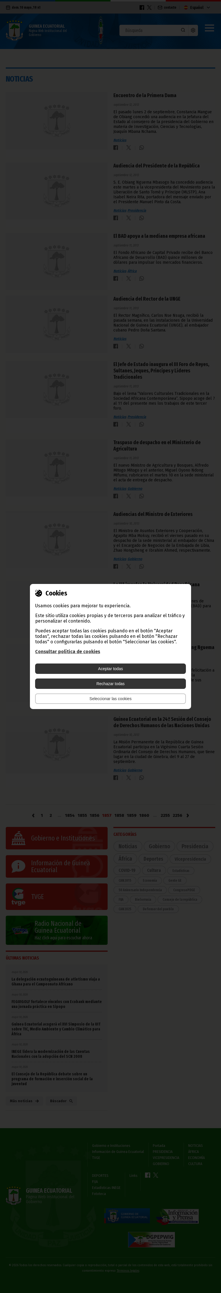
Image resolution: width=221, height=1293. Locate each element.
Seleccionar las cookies (110, 698)
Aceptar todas (110, 668)
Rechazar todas (110, 683)
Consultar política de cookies (67, 651)
